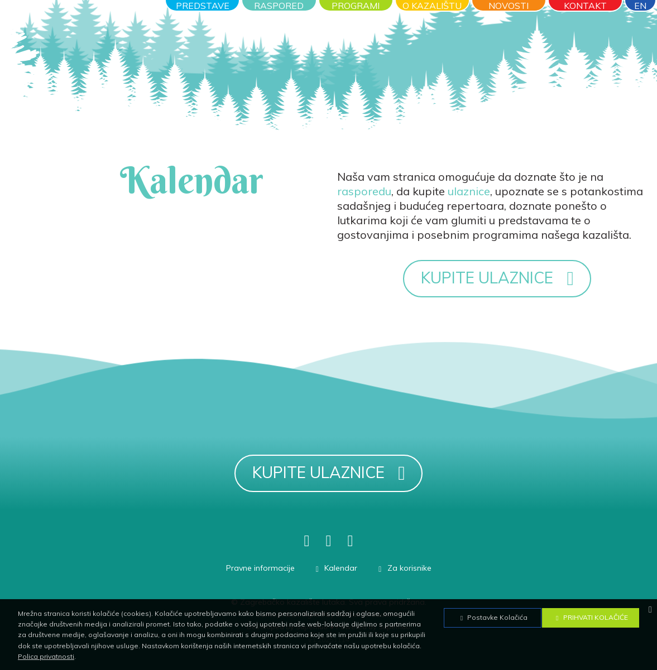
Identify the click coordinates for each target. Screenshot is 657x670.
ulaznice (469, 191)
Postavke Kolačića (492, 617)
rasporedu (364, 191)
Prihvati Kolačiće (590, 617)
